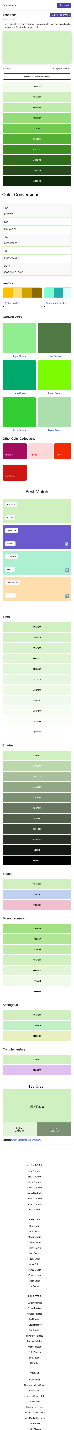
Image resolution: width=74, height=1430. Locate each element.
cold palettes (35, 1352)
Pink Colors (34, 1231)
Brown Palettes (35, 1308)
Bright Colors (34, 1281)
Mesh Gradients (34, 1193)
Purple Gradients (34, 1198)
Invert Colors (34, 1390)
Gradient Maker (34, 1401)
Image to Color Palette (34, 1396)
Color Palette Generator (34, 1418)
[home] (9, 5)
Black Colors (34, 1259)
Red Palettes (34, 1319)
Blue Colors (34, 1226)
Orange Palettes (34, 1314)
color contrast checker (34, 1412)
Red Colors (34, 1253)
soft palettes (34, 1357)
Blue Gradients (34, 1176)
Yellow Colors (34, 1242)
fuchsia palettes (34, 1341)
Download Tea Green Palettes (37, 76)
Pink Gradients (34, 1171)
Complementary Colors (34, 1385)
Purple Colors (34, 1270)
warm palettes (34, 1346)
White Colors (35, 1264)
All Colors (34, 1286)
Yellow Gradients (34, 1182)
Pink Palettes (34, 1330)
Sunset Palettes (35, 1303)
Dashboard (64, 5)
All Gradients (34, 1209)
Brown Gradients (34, 1204)
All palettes (34, 1363)
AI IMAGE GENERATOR (60, 15)
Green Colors (34, 1139)
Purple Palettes (35, 1325)
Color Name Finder (34, 1407)
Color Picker (34, 1423)
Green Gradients (19, 1139)
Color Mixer (34, 1379)
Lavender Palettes (34, 1335)
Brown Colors (34, 1237)
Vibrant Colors (34, 1275)
